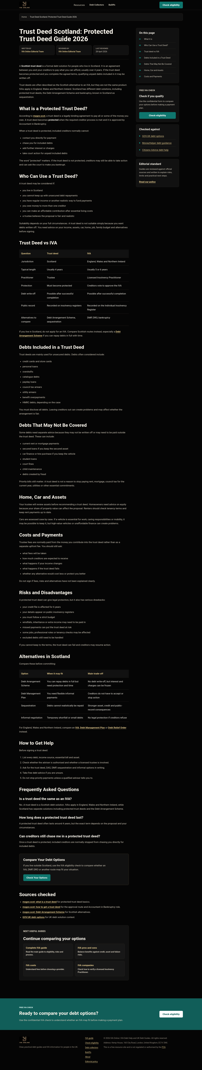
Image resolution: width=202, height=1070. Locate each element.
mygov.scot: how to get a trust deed (41, 907)
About (87, 1057)
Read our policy (147, 181)
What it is (148, 39)
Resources (79, 5)
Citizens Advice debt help (155, 150)
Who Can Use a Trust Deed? (156, 45)
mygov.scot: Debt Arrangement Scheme (44, 912)
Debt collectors (91, 1047)
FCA (164, 1047)
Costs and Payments (153, 76)
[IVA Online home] (24, 5)
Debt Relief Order (117, 727)
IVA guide (89, 1038)
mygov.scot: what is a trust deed (40, 901)
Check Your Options (36, 877)
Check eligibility (171, 5)
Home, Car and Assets (153, 70)
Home (24, 17)
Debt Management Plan (92, 727)
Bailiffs (112, 5)
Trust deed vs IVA (151, 51)
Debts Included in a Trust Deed (157, 58)
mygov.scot (39, 115)
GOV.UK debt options (34, 917)
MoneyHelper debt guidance (157, 143)
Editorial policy (91, 1061)
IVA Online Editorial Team (33, 51)
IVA (77, 727)
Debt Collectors (97, 5)
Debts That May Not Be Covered (158, 64)
